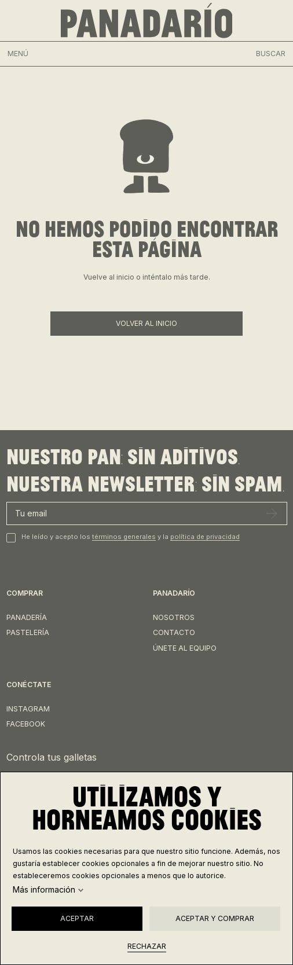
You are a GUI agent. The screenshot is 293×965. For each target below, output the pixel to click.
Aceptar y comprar (214, 918)
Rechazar (146, 946)
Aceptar (77, 918)
